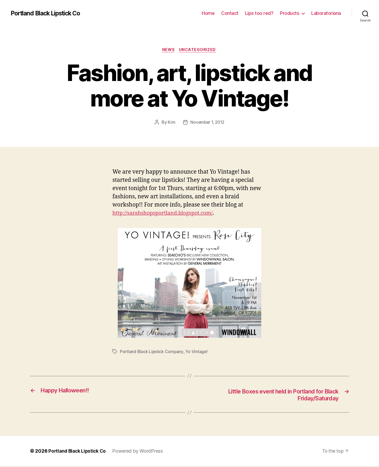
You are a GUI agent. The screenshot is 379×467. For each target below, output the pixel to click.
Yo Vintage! (197, 352)
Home (208, 13)
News (168, 50)
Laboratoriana (326, 13)
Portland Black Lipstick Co (48, 13)
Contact (229, 13)
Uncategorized (198, 50)
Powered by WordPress (140, 452)
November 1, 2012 (207, 123)
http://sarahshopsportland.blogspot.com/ (166, 213)
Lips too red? (259, 13)
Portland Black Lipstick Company (152, 352)
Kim (170, 123)
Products (289, 13)
